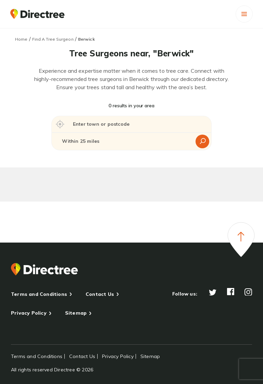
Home (21, 39)
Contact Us (100, 294)
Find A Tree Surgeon (53, 39)
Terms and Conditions (39, 294)
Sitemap (76, 313)
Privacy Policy (29, 313)
